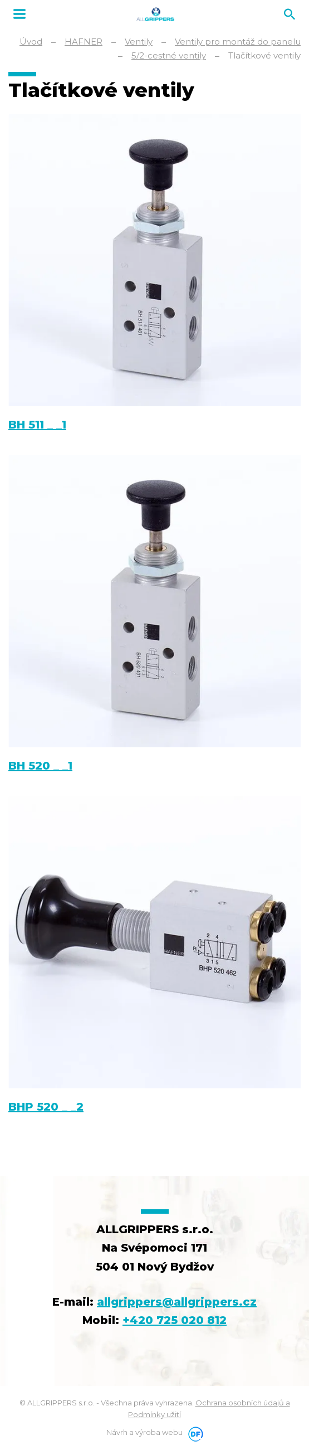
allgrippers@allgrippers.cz (177, 1301)
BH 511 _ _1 (37, 424)
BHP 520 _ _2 (46, 1106)
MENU (19, 14)
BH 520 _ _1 (40, 765)
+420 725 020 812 (174, 1320)
